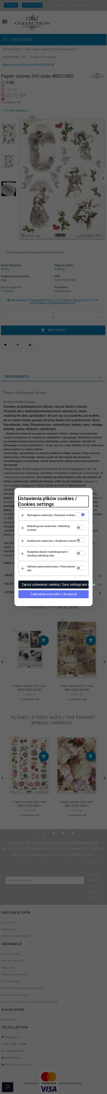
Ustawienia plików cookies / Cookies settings (47, 501)
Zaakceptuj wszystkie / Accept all (53, 594)
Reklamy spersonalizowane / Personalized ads (51, 568)
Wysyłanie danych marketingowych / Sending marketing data (47, 553)
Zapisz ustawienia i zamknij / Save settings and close (55, 584)
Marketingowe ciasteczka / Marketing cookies (48, 528)
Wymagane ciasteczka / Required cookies (51, 515)
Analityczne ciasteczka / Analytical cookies (51, 540)
